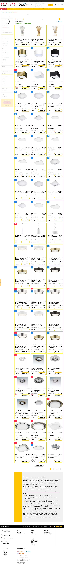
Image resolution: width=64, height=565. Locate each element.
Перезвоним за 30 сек (39, 3)
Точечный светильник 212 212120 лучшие (53, 434)
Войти (62, 1)
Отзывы (5, 553)
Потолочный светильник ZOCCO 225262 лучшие (38, 215)
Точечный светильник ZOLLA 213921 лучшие (21, 84)
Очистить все (59, 21)
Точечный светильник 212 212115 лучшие (37, 434)
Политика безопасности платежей (22, 555)
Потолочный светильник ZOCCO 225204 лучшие (22, 149)
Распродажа (19, 532)
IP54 (4, 83)
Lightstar (5, 90)
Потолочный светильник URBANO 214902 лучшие (20, 325)
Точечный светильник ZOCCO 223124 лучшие (37, 105)
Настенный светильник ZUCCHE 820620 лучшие (22, 40)
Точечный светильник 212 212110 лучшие (37, 412)
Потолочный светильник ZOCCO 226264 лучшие (38, 171)
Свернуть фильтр (19, 19)
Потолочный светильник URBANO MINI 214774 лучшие (54, 281)
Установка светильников (48, 533)
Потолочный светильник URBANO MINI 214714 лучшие (21, 281)
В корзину (25, 44)
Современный (6, 57)
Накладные (5, 39)
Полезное (5, 554)
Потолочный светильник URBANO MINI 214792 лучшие (21, 303)
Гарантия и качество (47, 534)
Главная (2, 12)
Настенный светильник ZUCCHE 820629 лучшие (55, 40)
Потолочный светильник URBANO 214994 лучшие (53, 303)
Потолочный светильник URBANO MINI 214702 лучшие (21, 259)
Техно (4, 59)
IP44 (4, 81)
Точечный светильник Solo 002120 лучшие (54, 456)
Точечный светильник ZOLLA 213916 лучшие (37, 62)
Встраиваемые (6, 38)
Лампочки (5, 25)
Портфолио (5, 551)
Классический (5, 52)
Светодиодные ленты (34, 540)
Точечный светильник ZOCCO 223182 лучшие (37, 193)
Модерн (5, 55)
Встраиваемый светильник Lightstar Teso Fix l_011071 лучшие (37, 369)
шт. (51, 526)
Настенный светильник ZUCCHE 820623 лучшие (38, 40)
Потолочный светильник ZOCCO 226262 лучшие (55, 215)
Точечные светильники (7, 32)
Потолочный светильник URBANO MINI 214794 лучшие (37, 303)
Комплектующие (6, 23)
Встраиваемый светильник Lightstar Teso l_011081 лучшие (21, 412)
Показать (7, 102)
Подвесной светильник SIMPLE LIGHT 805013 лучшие (54, 237)
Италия (5, 96)
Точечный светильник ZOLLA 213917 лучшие (54, 62)
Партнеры (5, 555)
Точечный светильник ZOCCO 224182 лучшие (21, 215)
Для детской (33, 543)
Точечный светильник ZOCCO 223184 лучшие (54, 105)
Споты (4, 30)
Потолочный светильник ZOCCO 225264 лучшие (38, 149)
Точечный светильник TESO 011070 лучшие (54, 369)
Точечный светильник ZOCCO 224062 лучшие (54, 193)
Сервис (46, 530)
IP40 (4, 79)
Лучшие (19, 23)
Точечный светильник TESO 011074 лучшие (21, 391)
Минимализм (5, 54)
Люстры (32, 532)
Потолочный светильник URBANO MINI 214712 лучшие (54, 259)
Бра (4, 22)
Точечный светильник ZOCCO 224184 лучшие (37, 127)
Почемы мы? (6, 550)
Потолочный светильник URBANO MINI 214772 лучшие (37, 281)
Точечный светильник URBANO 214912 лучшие (38, 347)
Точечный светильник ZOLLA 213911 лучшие (21, 62)
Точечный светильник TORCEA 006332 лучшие (21, 369)
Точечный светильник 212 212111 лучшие (53, 412)
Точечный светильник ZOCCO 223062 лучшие (54, 171)
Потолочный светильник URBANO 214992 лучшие (20, 347)
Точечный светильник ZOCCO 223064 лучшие (21, 105)
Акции (18, 530)
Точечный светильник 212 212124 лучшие (21, 456)
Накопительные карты (20, 533)
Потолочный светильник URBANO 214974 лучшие (53, 325)
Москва (24, 3)
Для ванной (32, 545)
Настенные (5, 41)
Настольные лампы (34, 535)
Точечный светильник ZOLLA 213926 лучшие (37, 84)
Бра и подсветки (33, 534)
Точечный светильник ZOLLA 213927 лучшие (54, 84)
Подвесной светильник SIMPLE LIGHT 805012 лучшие (38, 237)
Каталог (3, 9)
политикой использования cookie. (23, 560)
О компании (6, 548)
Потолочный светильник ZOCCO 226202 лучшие (55, 149)
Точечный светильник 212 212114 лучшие (21, 434)
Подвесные (5, 43)
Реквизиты (5, 552)
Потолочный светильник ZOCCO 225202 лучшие (55, 127)
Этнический (5, 62)
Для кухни (32, 542)
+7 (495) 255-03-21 (26, 5)
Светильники (10, 12)
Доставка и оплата (47, 532)
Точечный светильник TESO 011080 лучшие (54, 391)
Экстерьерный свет (34, 538)
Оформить (59, 526)
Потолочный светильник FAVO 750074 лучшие (38, 456)
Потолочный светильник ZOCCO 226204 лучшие (22, 171)
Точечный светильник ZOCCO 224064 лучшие (21, 127)
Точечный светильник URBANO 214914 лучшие (55, 347)
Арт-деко (5, 50)
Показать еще (39, 465)
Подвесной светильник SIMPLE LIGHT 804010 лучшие (21, 237)
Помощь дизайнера (47, 535)
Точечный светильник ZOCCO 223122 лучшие (21, 193)
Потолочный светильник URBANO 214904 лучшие (36, 325)
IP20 (4, 78)
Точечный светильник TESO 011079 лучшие (37, 391)
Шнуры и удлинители (34, 541)
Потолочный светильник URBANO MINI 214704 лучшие (37, 259)
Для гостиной (33, 544)
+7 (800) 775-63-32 (26, 4)
